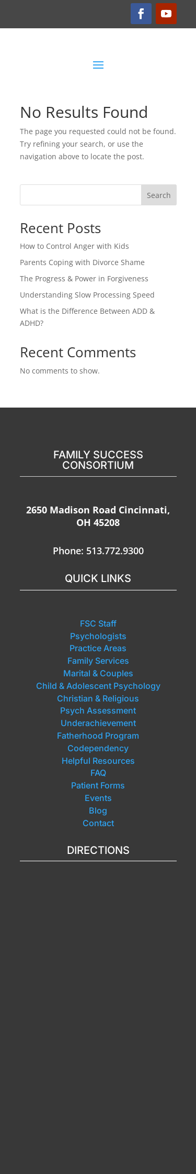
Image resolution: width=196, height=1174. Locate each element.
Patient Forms (98, 785)
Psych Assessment (98, 710)
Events (98, 798)
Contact (98, 823)
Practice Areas (98, 648)
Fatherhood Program (98, 735)
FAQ (98, 772)
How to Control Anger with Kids (74, 246)
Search (159, 195)
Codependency (98, 748)
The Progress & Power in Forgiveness (84, 278)
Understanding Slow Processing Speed (87, 295)
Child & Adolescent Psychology (98, 686)
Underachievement (98, 723)
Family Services (98, 660)
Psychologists (98, 636)
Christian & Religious (98, 698)
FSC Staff (98, 623)
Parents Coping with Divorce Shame (82, 262)
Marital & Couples (98, 673)
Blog (98, 810)
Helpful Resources (98, 760)
